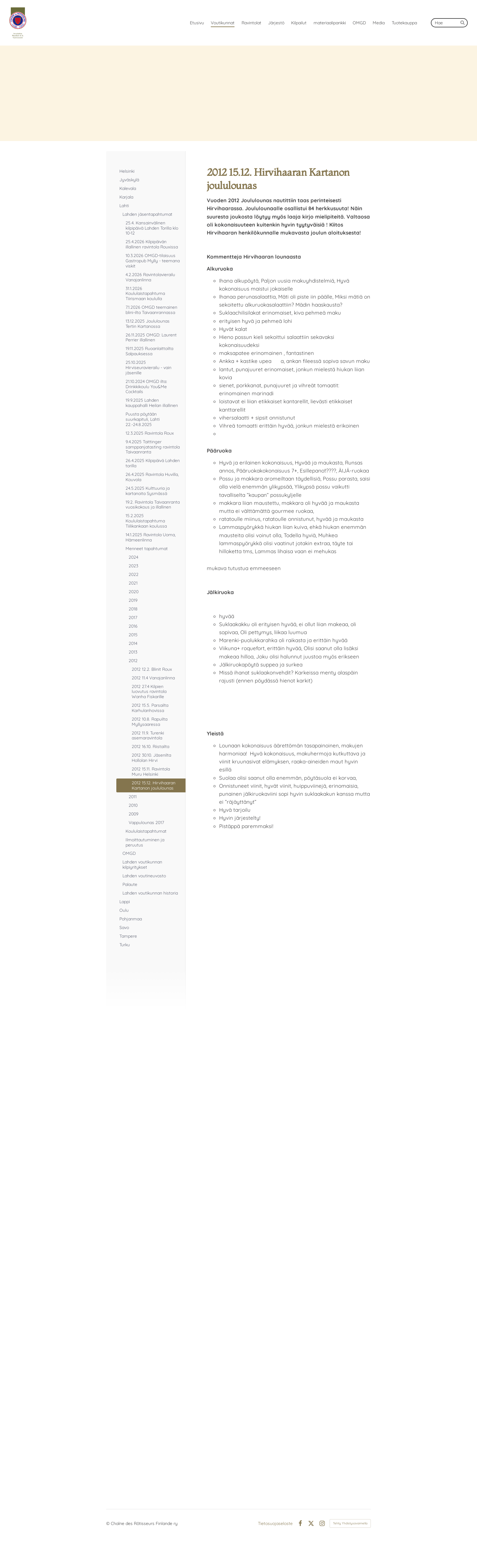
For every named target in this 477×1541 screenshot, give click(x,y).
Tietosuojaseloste (275, 1523)
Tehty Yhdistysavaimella (350, 1523)
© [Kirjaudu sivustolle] (108, 1523)
